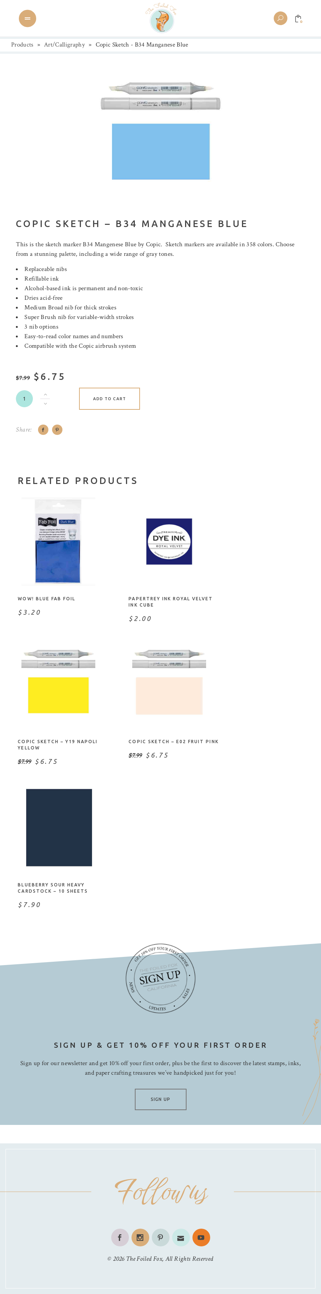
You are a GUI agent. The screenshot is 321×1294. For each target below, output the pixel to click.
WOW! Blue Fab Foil (46, 598)
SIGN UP (160, 1099)
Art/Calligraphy (64, 45)
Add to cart (109, 399)
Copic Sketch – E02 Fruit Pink (173, 741)
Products (22, 45)
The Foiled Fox (144, 1258)
